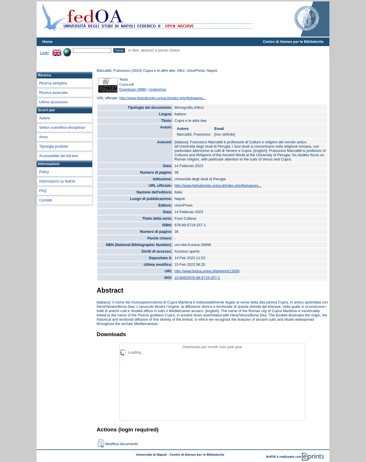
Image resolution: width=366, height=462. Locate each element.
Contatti (45, 200)
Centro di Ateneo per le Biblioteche (293, 41)
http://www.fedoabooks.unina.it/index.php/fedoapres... (162, 98)
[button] (101, 443)
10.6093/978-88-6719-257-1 (197, 277)
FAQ (43, 191)
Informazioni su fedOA (57, 181)
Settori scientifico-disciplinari (62, 127)
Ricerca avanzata (53, 92)
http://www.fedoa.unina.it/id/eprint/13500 (207, 271)
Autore (44, 118)
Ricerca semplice (53, 83)
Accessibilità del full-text (58, 156)
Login (44, 53)
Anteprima (157, 89)
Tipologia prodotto (53, 146)
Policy (44, 172)
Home (47, 41)
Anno (43, 137)
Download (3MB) (132, 89)
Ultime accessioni (53, 102)
